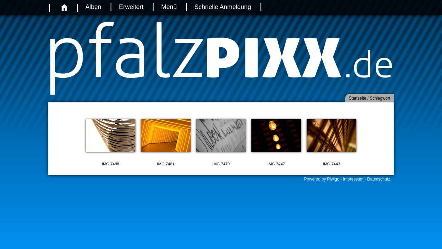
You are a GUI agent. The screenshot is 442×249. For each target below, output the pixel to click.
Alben (93, 6)
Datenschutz (378, 179)
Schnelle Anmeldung (222, 6)
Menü (169, 6)
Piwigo (333, 179)
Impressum (353, 179)
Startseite (357, 98)
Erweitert (131, 6)
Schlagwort (380, 98)
